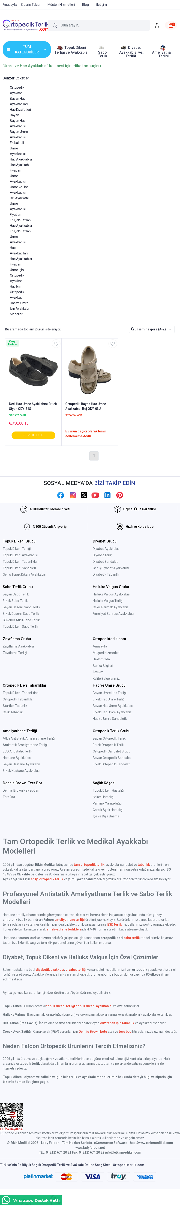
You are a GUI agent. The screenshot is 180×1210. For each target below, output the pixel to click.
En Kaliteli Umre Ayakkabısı (18, 148)
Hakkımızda (101, 659)
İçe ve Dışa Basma (106, 816)
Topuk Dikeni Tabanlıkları (21, 561)
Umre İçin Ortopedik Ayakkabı (17, 275)
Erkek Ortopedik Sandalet (111, 764)
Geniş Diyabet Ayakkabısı (111, 568)
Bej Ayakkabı (19, 198)
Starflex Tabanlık (15, 706)
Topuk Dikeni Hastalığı (108, 790)
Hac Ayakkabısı (21, 159)
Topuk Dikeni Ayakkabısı (20, 555)
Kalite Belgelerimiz (106, 678)
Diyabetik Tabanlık (106, 574)
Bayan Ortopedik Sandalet (112, 758)
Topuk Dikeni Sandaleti (19, 568)
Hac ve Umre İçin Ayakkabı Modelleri (19, 308)
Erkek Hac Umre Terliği (109, 699)
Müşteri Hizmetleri (106, 653)
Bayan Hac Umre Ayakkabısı (113, 706)
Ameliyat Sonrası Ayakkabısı (113, 613)
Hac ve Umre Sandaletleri (111, 718)
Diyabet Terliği (103, 555)
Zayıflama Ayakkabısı (18, 646)
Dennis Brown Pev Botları (21, 790)
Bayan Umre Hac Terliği (109, 693)
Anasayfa (100, 646)
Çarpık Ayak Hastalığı (108, 810)
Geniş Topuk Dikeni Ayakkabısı (24, 574)
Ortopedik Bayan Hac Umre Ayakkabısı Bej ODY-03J (85, 406)
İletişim (98, 672)
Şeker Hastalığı (103, 797)
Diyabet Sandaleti (105, 561)
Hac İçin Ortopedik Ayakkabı (17, 292)
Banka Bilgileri (103, 666)
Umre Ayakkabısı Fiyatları (18, 209)
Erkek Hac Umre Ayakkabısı (112, 712)
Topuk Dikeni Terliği (17, 549)
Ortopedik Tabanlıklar (18, 699)
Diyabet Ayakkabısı (106, 549)
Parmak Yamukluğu (107, 803)
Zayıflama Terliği (15, 653)
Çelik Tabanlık (13, 712)
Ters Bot (9, 797)
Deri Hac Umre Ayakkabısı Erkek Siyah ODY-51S (33, 406)
